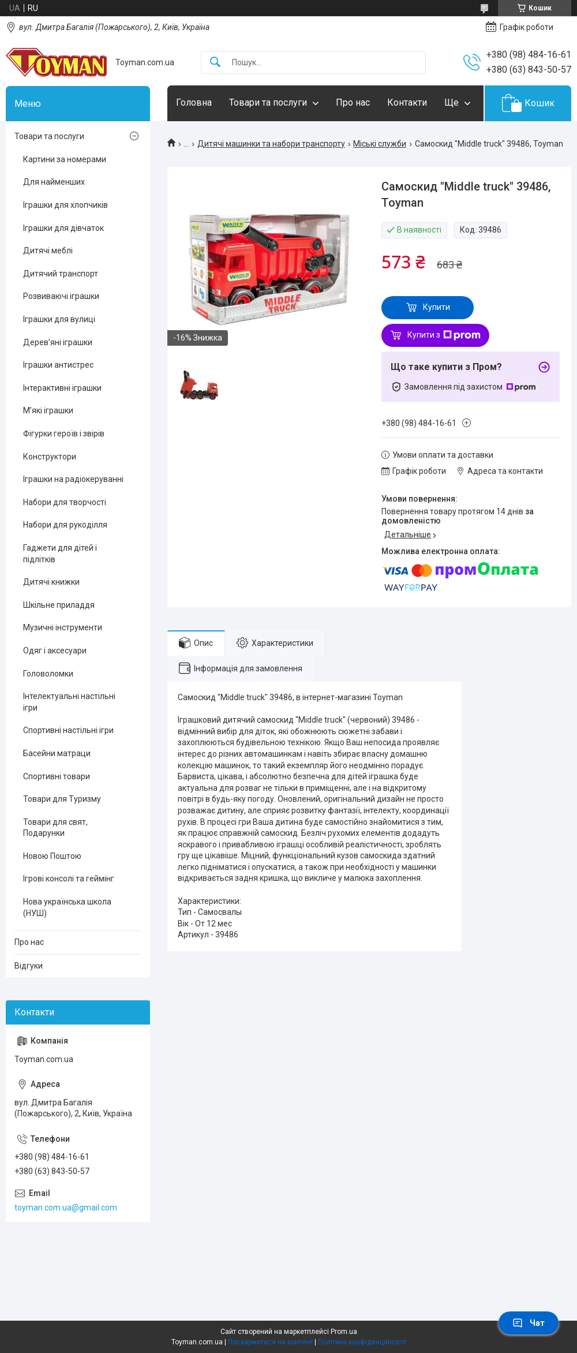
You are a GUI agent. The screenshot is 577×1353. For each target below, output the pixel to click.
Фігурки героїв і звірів (63, 433)
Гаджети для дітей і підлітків (60, 553)
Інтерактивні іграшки (62, 388)
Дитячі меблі (48, 250)
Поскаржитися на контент (270, 1342)
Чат (528, 1323)
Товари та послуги (268, 102)
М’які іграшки (48, 410)
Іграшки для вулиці (59, 319)
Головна (194, 102)
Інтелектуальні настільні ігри (69, 702)
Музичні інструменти (62, 627)
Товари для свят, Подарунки (55, 827)
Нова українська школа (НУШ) (67, 907)
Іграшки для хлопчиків (65, 205)
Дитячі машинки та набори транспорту (271, 143)
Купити (436, 307)
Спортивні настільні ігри (68, 730)
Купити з (444, 335)
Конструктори (49, 456)
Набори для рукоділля (65, 524)
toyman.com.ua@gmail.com (65, 1207)
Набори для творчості (64, 502)
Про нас (353, 102)
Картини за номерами (64, 159)
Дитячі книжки (51, 581)
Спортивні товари (56, 776)
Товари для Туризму (62, 798)
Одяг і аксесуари (55, 650)
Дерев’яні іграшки (57, 342)
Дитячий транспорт (60, 273)
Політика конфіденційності (362, 1342)
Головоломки (48, 673)
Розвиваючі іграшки (61, 296)
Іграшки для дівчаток (63, 228)
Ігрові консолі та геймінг (68, 878)
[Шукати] (215, 63)
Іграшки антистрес (58, 364)
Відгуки (28, 965)
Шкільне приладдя (59, 605)
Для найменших (54, 181)
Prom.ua (344, 1332)
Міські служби (379, 143)
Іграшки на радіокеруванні (73, 479)
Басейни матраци (57, 753)
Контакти (407, 102)
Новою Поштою (52, 856)
